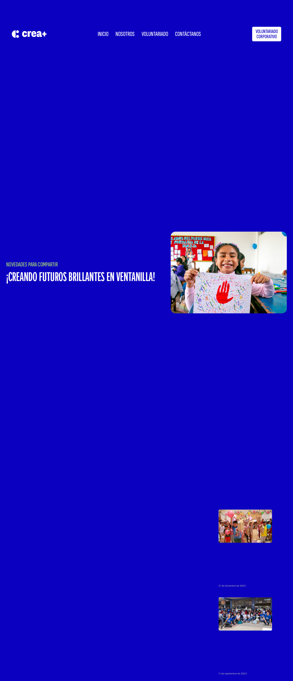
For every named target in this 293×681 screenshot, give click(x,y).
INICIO (103, 34)
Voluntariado (155, 34)
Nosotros (125, 34)
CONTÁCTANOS (188, 34)
